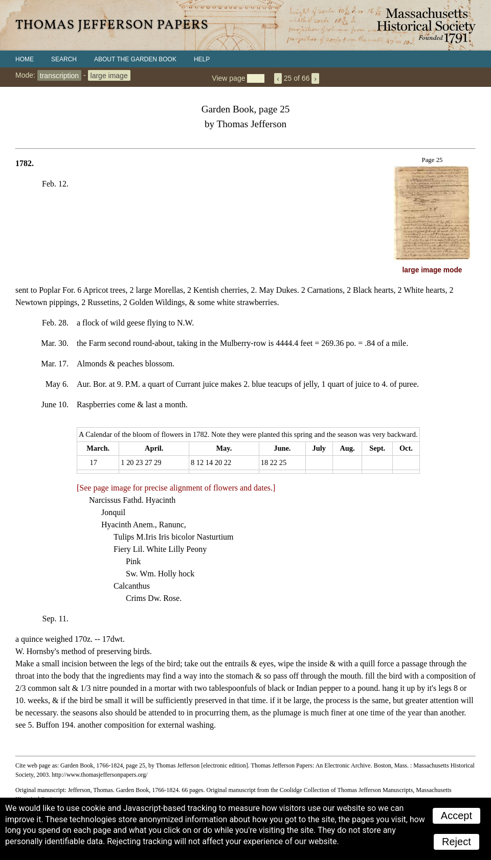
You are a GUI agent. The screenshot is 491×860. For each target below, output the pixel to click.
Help (202, 59)
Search (64, 59)
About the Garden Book (135, 59)
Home (24, 59)
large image (109, 75)
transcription (59, 75)
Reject (456, 841)
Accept (456, 815)
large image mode (432, 270)
